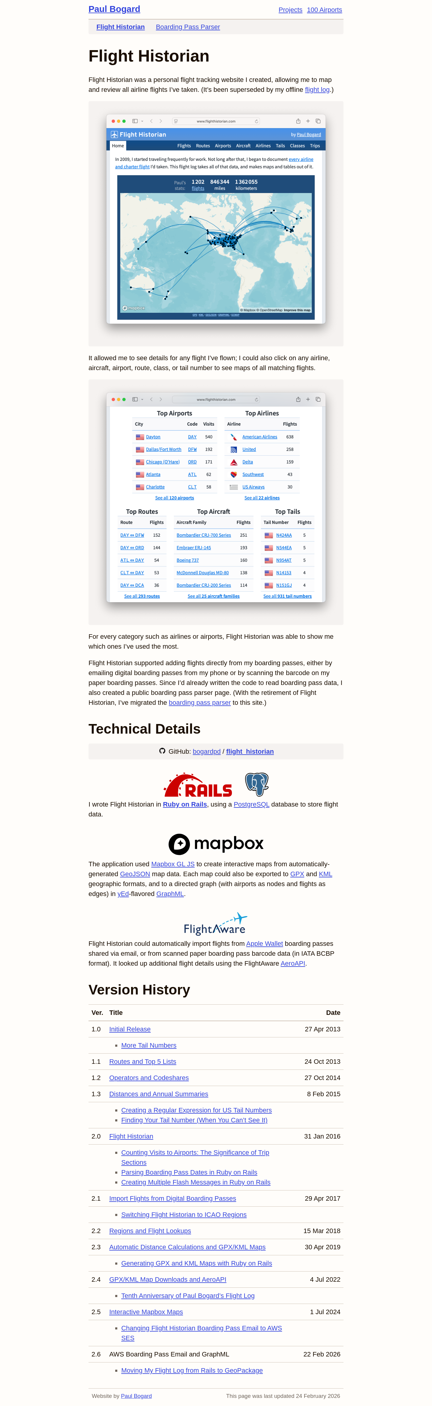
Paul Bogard (114, 9)
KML (325, 874)
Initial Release (130, 1029)
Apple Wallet (264, 943)
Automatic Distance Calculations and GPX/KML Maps (187, 1247)
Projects (290, 10)
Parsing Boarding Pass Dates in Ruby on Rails (189, 1172)
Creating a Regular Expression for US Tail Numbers (196, 1110)
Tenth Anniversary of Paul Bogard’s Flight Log (188, 1295)
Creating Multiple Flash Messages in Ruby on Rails (196, 1182)
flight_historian (250, 751)
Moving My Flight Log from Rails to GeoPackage (192, 1370)
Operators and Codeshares (149, 1078)
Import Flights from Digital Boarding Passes (172, 1198)
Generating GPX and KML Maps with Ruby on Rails (196, 1263)
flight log (317, 89)
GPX (297, 874)
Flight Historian (120, 27)
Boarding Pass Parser (188, 27)
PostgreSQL (251, 804)
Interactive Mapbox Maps (146, 1312)
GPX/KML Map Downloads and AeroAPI (167, 1279)
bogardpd (207, 751)
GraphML (170, 894)
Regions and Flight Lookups (150, 1231)
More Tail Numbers (148, 1045)
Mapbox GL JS (173, 864)
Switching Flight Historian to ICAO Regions (184, 1214)
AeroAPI (292, 963)
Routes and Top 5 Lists (142, 1061)
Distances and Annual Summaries (158, 1094)
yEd (123, 894)
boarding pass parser (200, 702)
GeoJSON (135, 874)
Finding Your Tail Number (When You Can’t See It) (194, 1120)
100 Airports (324, 10)
